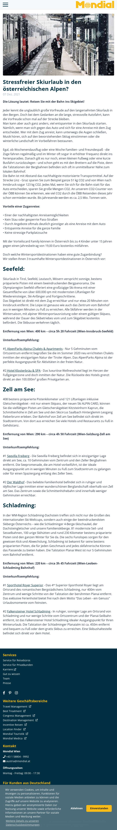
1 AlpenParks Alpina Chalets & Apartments (34, 349)
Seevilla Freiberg (18, 456)
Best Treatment (14, 711)
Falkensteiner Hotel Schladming (29, 611)
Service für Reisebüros (16, 660)
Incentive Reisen (14, 724)
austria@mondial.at (18, 761)
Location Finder (14, 729)
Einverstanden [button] (99, 808)
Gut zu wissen (11, 674)
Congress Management (18, 715)
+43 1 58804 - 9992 (17, 756)
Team (6, 678)
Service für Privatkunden (18, 665)
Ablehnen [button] (77, 808)
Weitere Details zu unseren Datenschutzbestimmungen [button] (23, 822)
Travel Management (17, 706)
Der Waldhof (15, 482)
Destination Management (20, 720)
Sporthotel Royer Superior (25, 585)
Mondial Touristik (15, 734)
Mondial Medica (14, 738)
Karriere (9, 669)
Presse (7, 683)
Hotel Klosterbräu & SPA (23, 371)
